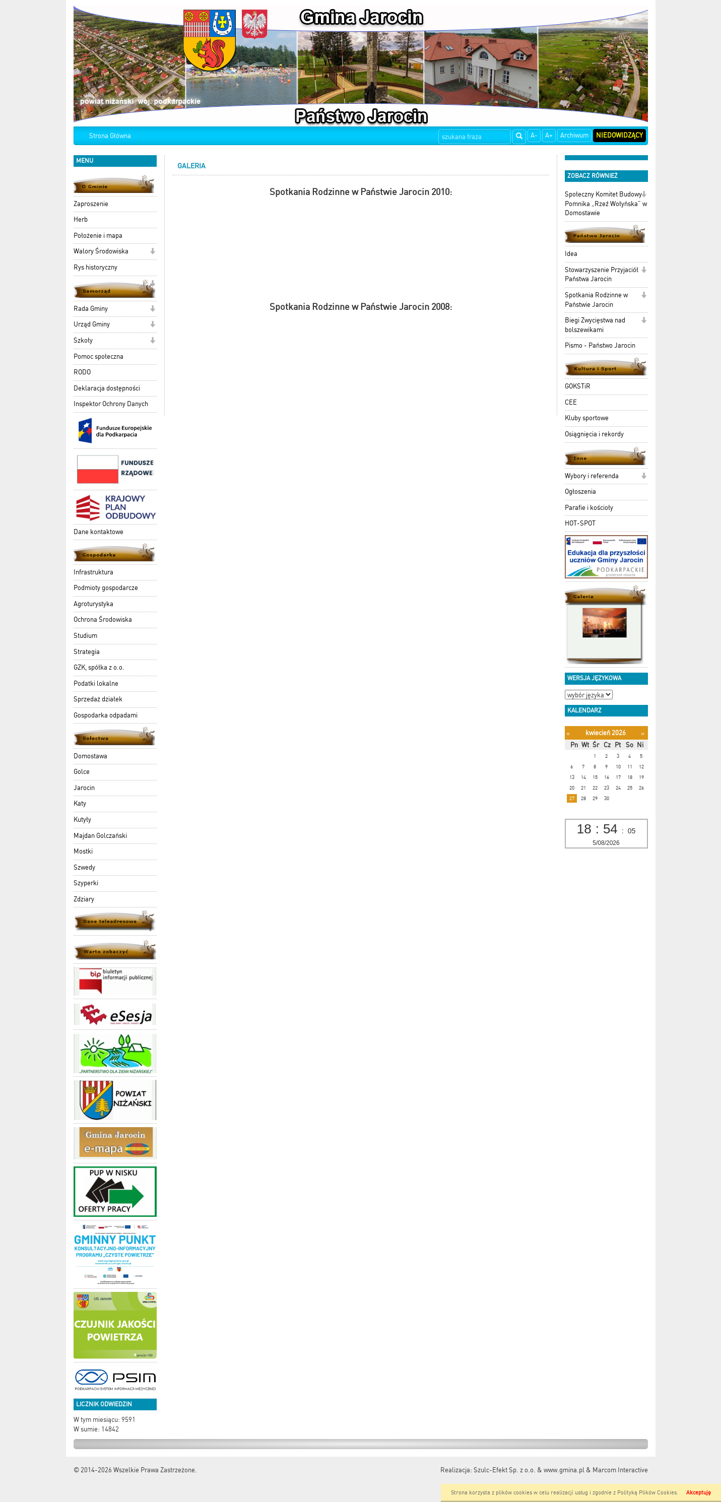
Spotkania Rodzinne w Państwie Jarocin (596, 299)
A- (534, 135)
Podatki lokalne (96, 683)
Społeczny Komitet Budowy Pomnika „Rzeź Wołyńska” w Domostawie (606, 203)
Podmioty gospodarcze (106, 588)
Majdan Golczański (100, 835)
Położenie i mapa (98, 235)
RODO (82, 372)
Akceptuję (698, 1492)
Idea (571, 253)
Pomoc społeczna (98, 356)
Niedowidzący (619, 135)
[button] (152, 252)
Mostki (83, 851)
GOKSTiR (578, 386)
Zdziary (84, 899)
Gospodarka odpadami (106, 715)
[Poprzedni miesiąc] (568, 733)
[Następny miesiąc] (642, 733)
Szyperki (86, 883)
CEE (571, 402)
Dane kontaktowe (98, 532)
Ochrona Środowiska (103, 619)
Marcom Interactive (620, 1470)
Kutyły (82, 819)
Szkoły (83, 340)
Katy (80, 803)
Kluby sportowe (587, 418)
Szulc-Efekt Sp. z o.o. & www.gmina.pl (529, 1470)
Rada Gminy (91, 308)
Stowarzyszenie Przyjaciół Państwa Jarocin (601, 274)
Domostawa (90, 756)
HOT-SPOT (580, 523)
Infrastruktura (93, 572)
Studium (85, 635)
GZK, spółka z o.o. (99, 667)
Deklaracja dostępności (107, 388)
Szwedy (84, 867)
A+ (549, 135)
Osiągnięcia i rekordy (594, 434)
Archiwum (574, 135)
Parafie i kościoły (589, 507)
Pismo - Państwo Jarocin (600, 345)
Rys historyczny (95, 267)
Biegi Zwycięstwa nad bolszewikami (595, 325)
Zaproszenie (91, 204)
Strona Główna (110, 136)
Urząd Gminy (92, 324)
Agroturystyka (93, 604)
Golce (82, 771)
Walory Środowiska (101, 251)
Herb (81, 219)
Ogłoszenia (580, 491)
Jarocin (84, 788)
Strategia (87, 652)
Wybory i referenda (592, 476)
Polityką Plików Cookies (647, 1492)
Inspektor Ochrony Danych (111, 404)
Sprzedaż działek (98, 699)
